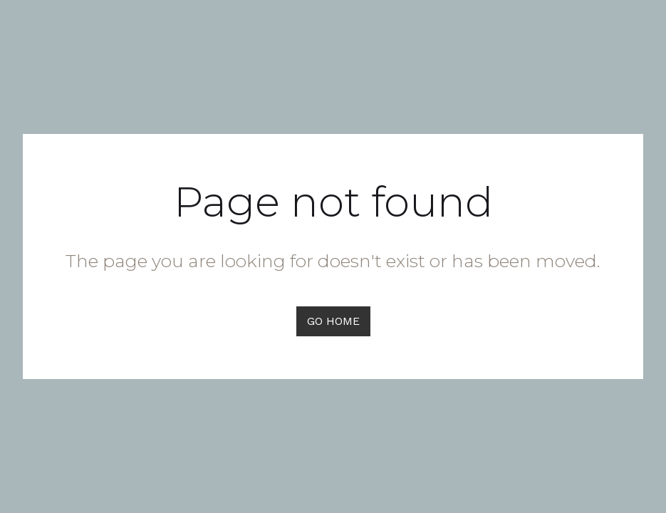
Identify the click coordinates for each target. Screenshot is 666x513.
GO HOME (333, 321)
